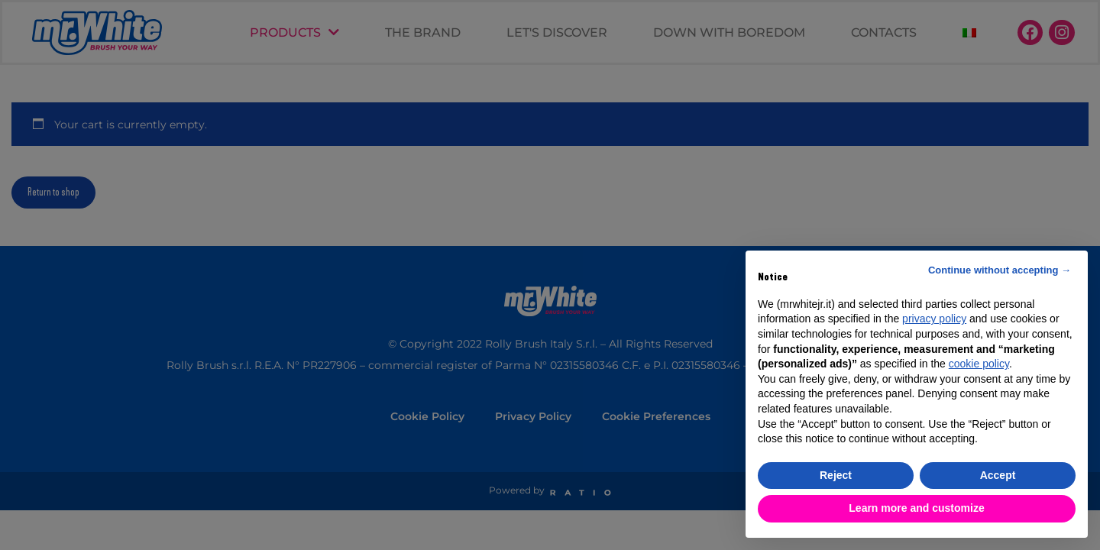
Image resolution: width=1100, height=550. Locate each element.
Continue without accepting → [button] (999, 270)
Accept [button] (998, 475)
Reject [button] (836, 475)
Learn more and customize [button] (916, 508)
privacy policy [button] (934, 318)
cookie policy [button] (979, 364)
